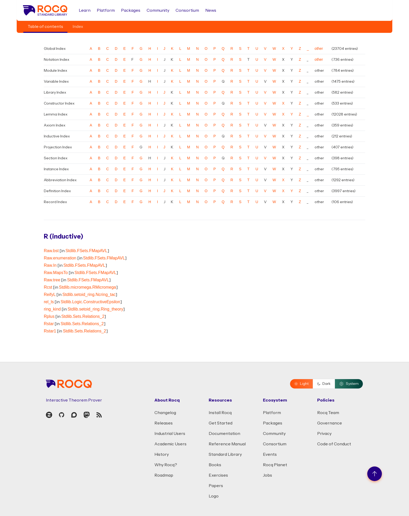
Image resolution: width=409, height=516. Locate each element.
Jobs (267, 475)
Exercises (218, 475)
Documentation (224, 434)
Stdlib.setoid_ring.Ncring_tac (89, 294)
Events (270, 454)
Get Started (220, 423)
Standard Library (225, 454)
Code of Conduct (334, 444)
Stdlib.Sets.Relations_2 (82, 316)
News (210, 10)
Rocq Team (328, 413)
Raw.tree (52, 280)
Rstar (49, 323)
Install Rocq (220, 413)
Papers (216, 486)
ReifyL (50, 294)
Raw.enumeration (60, 258)
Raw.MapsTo (56, 272)
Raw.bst (51, 250)
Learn (85, 10)
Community (158, 10)
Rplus (49, 316)
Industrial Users (169, 434)
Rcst (48, 287)
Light (301, 384)
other (319, 48)
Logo (214, 496)
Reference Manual (227, 444)
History (161, 454)
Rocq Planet (275, 465)
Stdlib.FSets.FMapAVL (86, 250)
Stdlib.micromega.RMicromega (87, 287)
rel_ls (49, 302)
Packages (130, 10)
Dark (323, 384)
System (349, 383)
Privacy (324, 434)
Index (78, 27)
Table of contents (45, 27)
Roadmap (163, 475)
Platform (106, 10)
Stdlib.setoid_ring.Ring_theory (95, 309)
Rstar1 (50, 331)
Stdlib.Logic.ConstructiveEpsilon (90, 302)
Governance (329, 423)
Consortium (187, 10)
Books (215, 465)
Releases (163, 423)
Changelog (165, 413)
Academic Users (170, 444)
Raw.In (50, 265)
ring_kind (52, 309)
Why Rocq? (165, 465)
